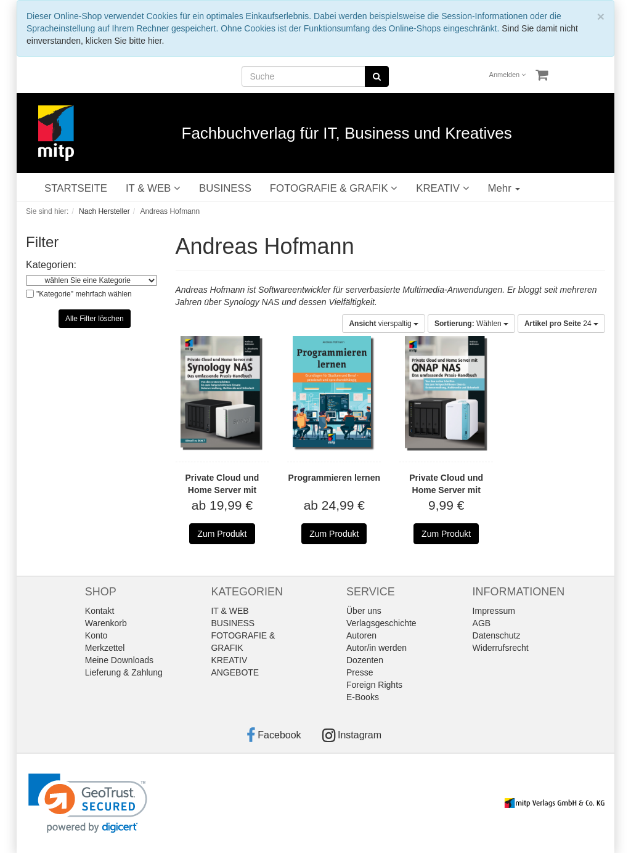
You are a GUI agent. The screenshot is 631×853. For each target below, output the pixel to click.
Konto (96, 635)
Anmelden (507, 74)
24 (561, 323)
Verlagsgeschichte (381, 623)
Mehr (504, 188)
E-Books (362, 697)
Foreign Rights (374, 685)
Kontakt (99, 611)
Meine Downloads (119, 660)
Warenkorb (106, 623)
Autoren (361, 635)
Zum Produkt (221, 534)
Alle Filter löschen (94, 318)
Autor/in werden (376, 648)
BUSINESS (225, 188)
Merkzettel (105, 648)
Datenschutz (497, 635)
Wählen (471, 323)
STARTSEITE (75, 188)
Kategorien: (51, 264)
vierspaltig (383, 323)
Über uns (363, 611)
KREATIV (442, 188)
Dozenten (364, 660)
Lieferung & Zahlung (124, 672)
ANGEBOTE (235, 672)
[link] (88, 803)
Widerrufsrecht (501, 648)
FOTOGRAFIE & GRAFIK (333, 188)
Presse (359, 672)
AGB (482, 623)
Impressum (494, 611)
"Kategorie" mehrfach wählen (84, 294)
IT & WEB (153, 188)
